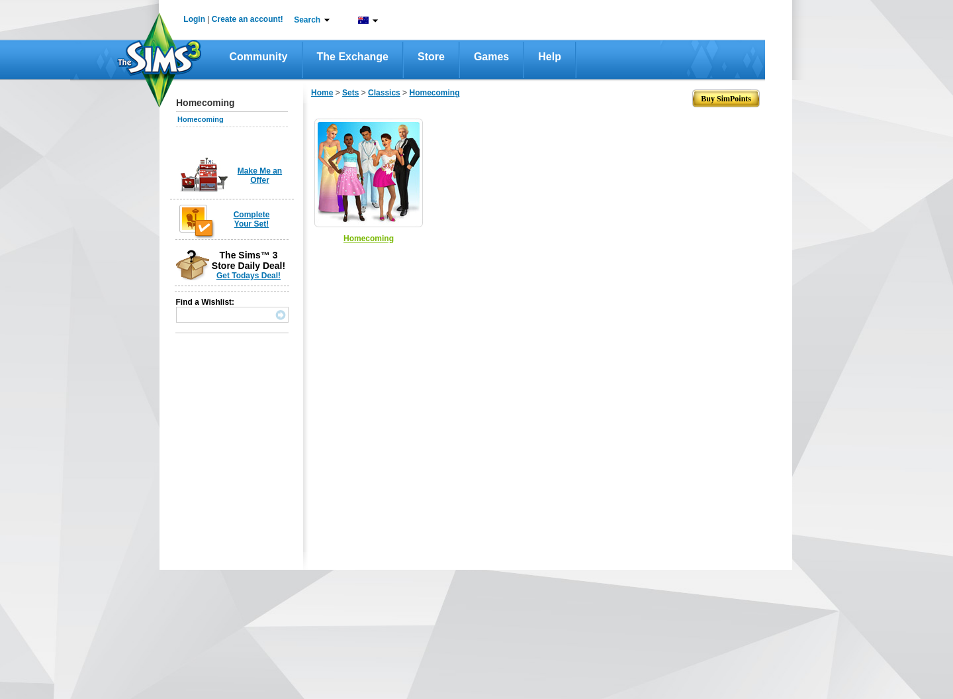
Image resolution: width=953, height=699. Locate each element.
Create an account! (247, 19)
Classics (384, 92)
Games (491, 56)
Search (307, 20)
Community (259, 56)
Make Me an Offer (260, 175)
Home (322, 92)
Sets (350, 92)
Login (194, 19)
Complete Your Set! (252, 219)
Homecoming (200, 119)
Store (431, 56)
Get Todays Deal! (248, 275)
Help (549, 56)
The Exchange (352, 56)
